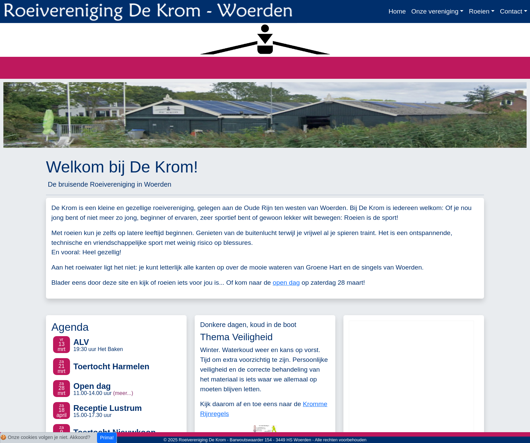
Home (397, 11)
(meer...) (123, 393)
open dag (286, 282)
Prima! (107, 437)
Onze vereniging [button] (435, 11)
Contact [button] (511, 11)
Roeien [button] (479, 11)
